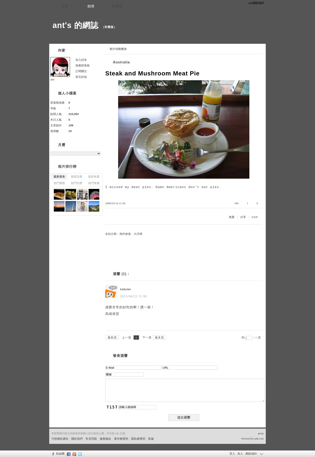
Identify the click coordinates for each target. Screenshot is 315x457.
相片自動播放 (118, 49)
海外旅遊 (125, 233)
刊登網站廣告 (59, 438)
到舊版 (109, 27)
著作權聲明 (121, 438)
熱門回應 (76, 183)
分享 (243, 217)
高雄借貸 (112, 314)
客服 (151, 438)
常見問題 (91, 438)
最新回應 (76, 176)
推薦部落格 (82, 65)
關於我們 (77, 438)
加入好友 (81, 59)
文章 (64, 6)
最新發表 (59, 176)
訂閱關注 (81, 71)
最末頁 (159, 337)
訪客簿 (117, 6)
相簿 (90, 6)
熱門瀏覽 (59, 183)
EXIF (255, 217)
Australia (121, 62)
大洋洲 (138, 233)
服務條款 (105, 438)
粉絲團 (60, 453)
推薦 (231, 217)
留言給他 (81, 76)
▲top (261, 433)
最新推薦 (94, 176)
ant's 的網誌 (75, 25)
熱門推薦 (94, 183)
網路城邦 (251, 453)
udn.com (259, 438)
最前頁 (112, 337)
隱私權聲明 (138, 438)
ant (52, 79)
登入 (232, 453)
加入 (240, 453)
